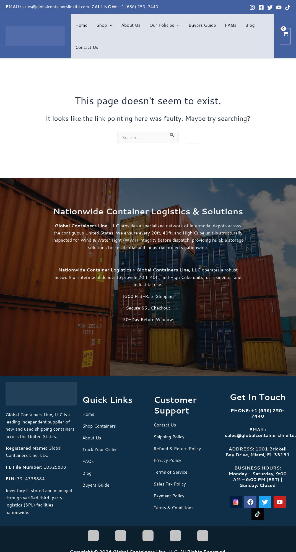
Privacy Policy (168, 460)
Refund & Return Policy (178, 448)
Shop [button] (104, 25)
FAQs (231, 25)
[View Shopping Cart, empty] (285, 36)
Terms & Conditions (174, 506)
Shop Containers (99, 425)
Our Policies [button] (164, 25)
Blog (250, 25)
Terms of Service (171, 471)
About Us (130, 25)
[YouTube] (279, 7)
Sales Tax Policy (170, 483)
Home (81, 25)
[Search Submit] (172, 134)
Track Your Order (100, 449)
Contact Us (86, 47)
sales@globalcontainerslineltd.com (56, 7)
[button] (110, 25)
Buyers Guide (202, 25)
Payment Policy (169, 495)
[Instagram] (252, 7)
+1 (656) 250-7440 (138, 7)
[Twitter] (270, 7)
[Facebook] (261, 7)
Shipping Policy (169, 436)
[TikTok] (287, 7)
